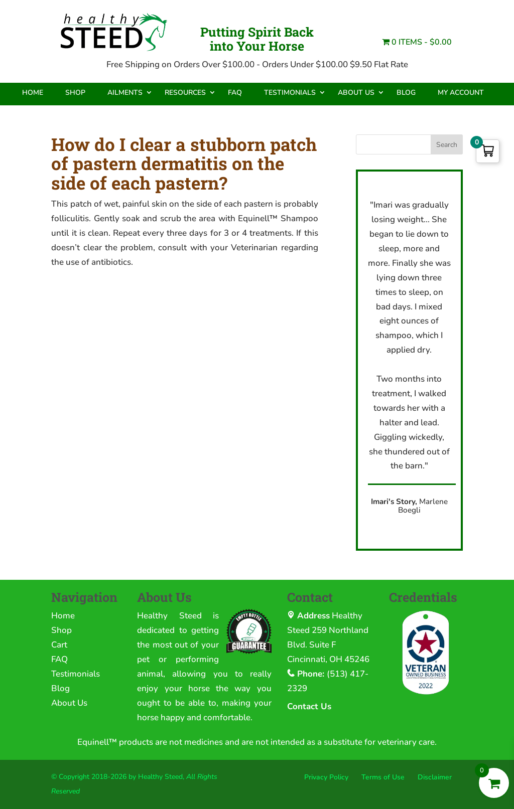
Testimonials (290, 92)
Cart (59, 645)
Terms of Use (383, 777)
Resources (185, 92)
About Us (356, 92)
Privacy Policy (326, 777)
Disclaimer (435, 777)
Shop (75, 92)
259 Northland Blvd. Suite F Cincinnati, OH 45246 (328, 644)
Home (32, 92)
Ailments (125, 92)
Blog (406, 92)
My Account (461, 92)
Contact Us (309, 706)
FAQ (235, 92)
